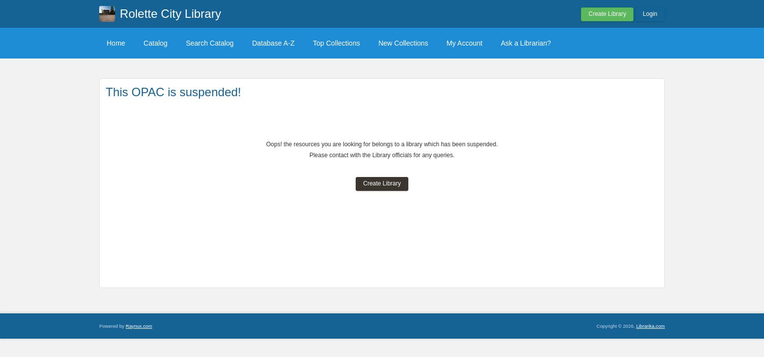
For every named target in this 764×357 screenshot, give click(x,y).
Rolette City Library (170, 13)
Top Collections (336, 43)
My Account (464, 43)
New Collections (403, 43)
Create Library (607, 13)
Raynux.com (139, 326)
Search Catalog (210, 43)
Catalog (155, 43)
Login (650, 13)
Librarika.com (650, 326)
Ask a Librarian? (526, 43)
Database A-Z (273, 43)
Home (116, 43)
